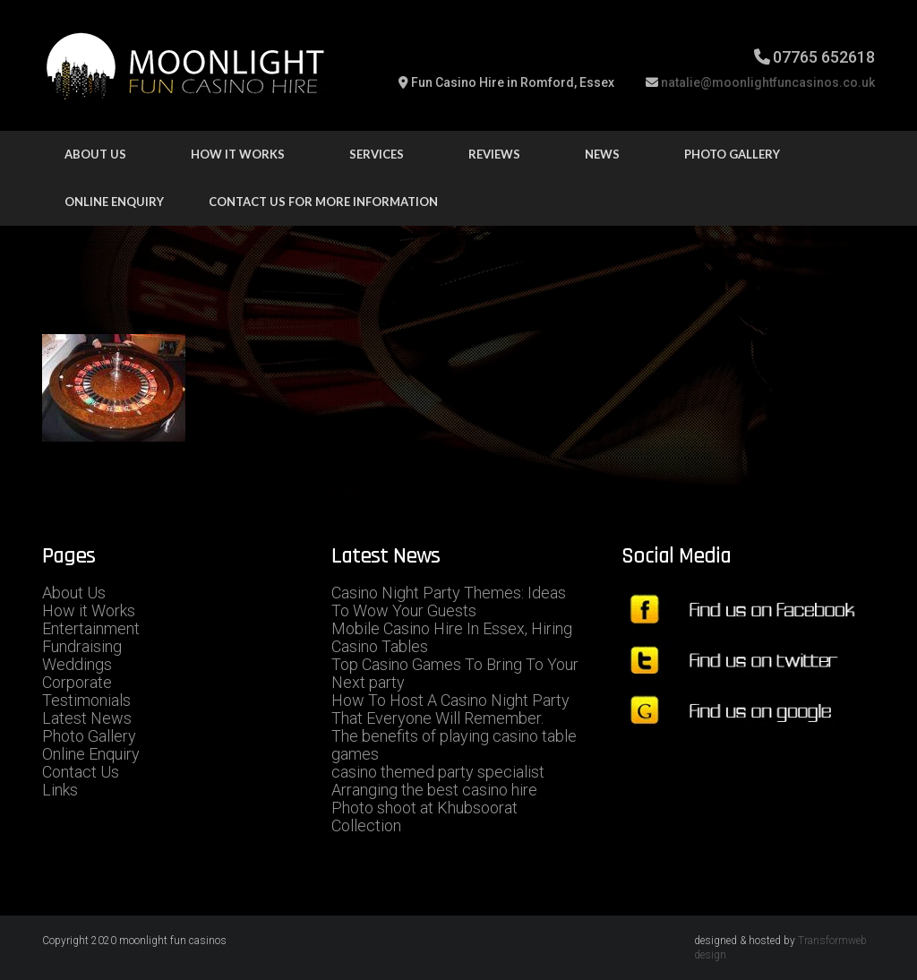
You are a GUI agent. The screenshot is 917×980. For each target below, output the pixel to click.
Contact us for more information (323, 201)
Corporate (77, 682)
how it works (238, 154)
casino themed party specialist (437, 771)
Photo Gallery (732, 154)
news (602, 154)
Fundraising (82, 646)
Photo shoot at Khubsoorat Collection (424, 816)
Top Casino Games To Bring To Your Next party (454, 673)
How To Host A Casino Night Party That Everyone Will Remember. (450, 709)
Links (60, 789)
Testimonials (86, 700)
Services (376, 154)
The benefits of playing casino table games (454, 744)
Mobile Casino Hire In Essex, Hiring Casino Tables (451, 637)
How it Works (88, 610)
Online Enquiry (114, 201)
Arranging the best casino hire (434, 789)
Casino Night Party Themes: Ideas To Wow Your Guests (448, 601)
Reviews (494, 154)
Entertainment (91, 628)
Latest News (87, 718)
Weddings (77, 664)
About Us (95, 154)
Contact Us (80, 771)
